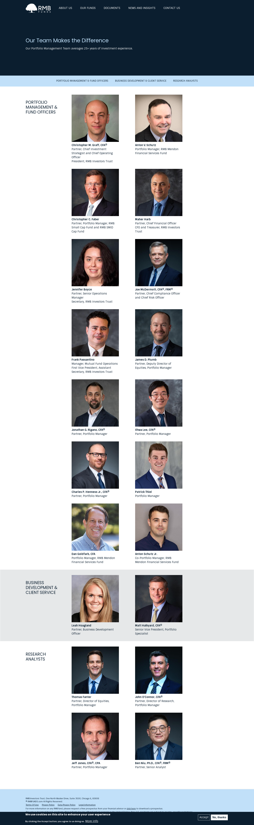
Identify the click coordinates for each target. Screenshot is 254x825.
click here (131, 808)
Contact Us (171, 8)
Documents (112, 8)
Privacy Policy (48, 805)
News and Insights (141, 8)
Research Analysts (185, 81)
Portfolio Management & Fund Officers (82, 81)
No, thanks (219, 817)
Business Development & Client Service (140, 81)
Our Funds (88, 8)
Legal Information (87, 805)
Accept (204, 817)
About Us (65, 8)
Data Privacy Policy (66, 805)
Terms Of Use (32, 805)
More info (91, 821)
